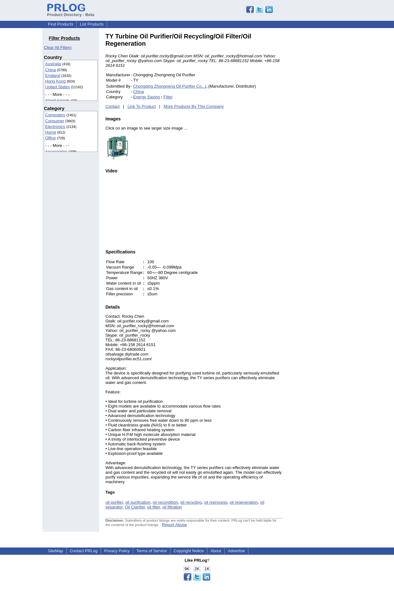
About (216, 550)
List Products (92, 24)
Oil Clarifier (135, 507)
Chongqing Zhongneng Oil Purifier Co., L (170, 86)
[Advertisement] (325, 127)
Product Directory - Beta (70, 12)
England (52, 75)
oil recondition (165, 502)
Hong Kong (55, 81)
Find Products (60, 24)
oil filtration (172, 507)
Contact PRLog (84, 550)
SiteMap (55, 550)
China (50, 69)
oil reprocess (215, 502)
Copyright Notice (189, 550)
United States (57, 86)
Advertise (236, 550)
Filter (168, 97)
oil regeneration (244, 502)
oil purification (138, 502)
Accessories (56, 151)
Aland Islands (57, 100)
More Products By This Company (194, 106)
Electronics (55, 126)
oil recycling (191, 502)
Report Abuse (174, 524)
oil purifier (114, 502)
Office (50, 138)
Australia (53, 63)
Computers (55, 115)
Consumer (54, 121)
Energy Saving (146, 97)
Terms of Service (151, 550)
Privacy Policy (117, 550)
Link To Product (142, 106)
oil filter (153, 507)
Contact (112, 106)
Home (50, 132)
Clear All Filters (57, 47)
